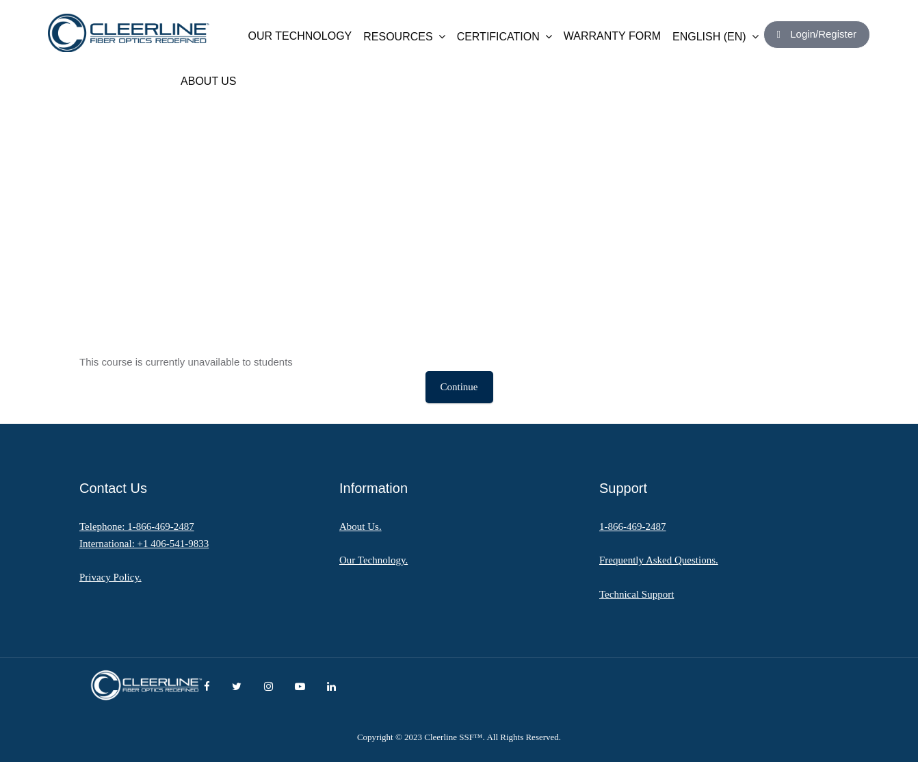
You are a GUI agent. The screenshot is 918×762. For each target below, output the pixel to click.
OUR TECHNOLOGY (300, 36)
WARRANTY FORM (612, 36)
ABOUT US (209, 81)
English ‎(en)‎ (715, 36)
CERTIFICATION (504, 36)
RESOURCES (404, 36)
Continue (459, 386)
